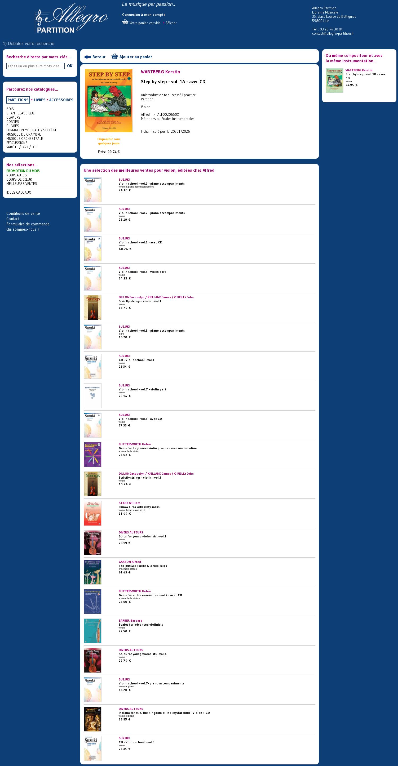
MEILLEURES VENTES (21, 183)
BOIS (10, 109)
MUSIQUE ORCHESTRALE (24, 138)
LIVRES (40, 99)
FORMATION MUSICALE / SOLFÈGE (31, 130)
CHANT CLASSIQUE (20, 113)
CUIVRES (12, 126)
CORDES (12, 121)
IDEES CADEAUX (18, 192)
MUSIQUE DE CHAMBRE (23, 134)
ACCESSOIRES (61, 99)
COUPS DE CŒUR (19, 179)
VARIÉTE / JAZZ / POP (21, 147)
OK (69, 65)
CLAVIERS (13, 117)
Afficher (171, 23)
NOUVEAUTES (16, 175)
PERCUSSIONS (17, 143)
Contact (12, 218)
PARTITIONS (18, 99)
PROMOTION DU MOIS (23, 171)
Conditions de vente (23, 213)
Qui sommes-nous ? (22, 229)
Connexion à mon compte (144, 14)
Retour (98, 56)
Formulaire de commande (28, 223)
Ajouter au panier (136, 56)
